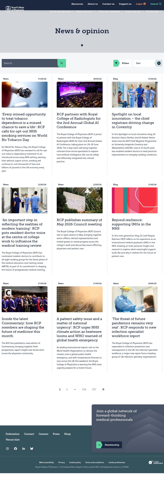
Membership (154, 11)
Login (141, 4)
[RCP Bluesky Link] (32, 455)
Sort (138, 70)
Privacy (61, 469)
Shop (67, 440)
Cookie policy (75, 469)
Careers (43, 440)
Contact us (108, 4)
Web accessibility (46, 469)
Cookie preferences (117, 469)
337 (94, 396)
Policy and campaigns (110, 11)
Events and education (62, 11)
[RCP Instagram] (7, 455)
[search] (61, 70)
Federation (13, 440)
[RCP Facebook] (15, 455)
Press (56, 440)
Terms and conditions (94, 469)
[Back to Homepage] (12, 11)
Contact (29, 440)
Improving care (134, 11)
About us (93, 4)
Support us (125, 4)
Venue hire (13, 446)
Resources (77, 4)
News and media (86, 11)
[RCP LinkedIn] (24, 455)
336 (84, 396)
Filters (121, 70)
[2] (103, 396)
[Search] (30, 70)
